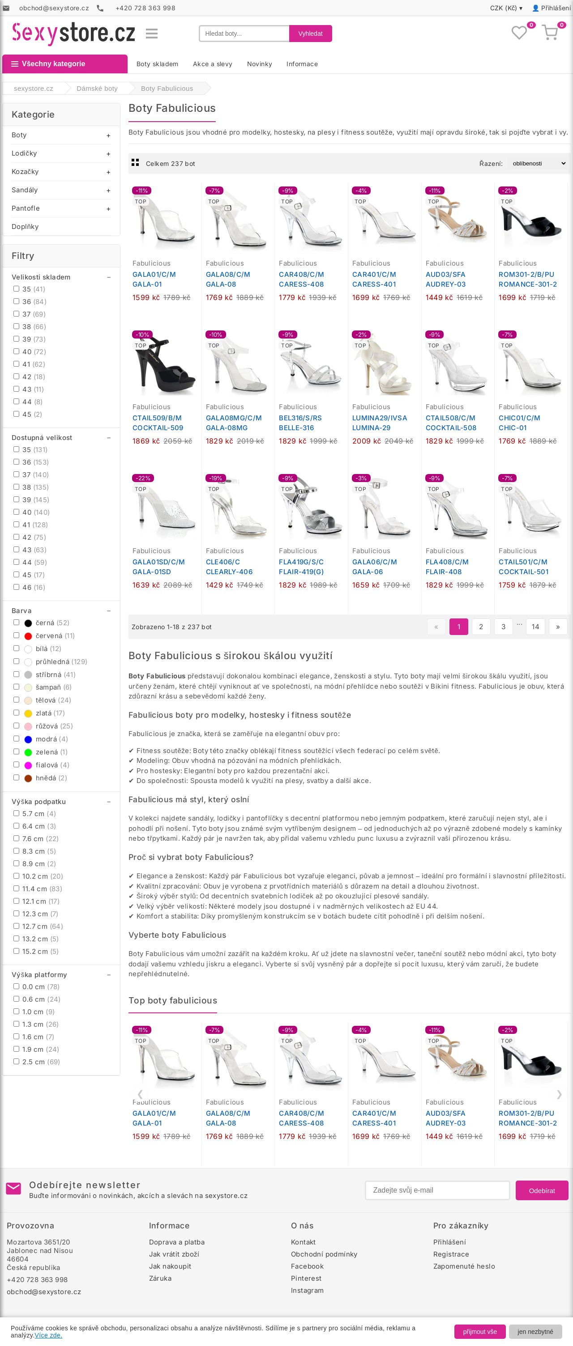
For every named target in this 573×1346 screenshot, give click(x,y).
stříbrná (44, 674)
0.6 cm (37, 999)
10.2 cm (38, 876)
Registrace (451, 1254)
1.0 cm (34, 1011)
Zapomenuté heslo (464, 1266)
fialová (41, 765)
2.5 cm (36, 1062)
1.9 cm (36, 1049)
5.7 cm (34, 813)
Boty (19, 135)
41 (29, 364)
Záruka (160, 1278)
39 (29, 339)
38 (29, 326)
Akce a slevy (213, 64)
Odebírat (542, 1190)
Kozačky (25, 171)
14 (535, 626)
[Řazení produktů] (537, 163)
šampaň (42, 687)
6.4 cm (34, 826)
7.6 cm (36, 838)
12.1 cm (36, 901)
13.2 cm (36, 939)
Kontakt (303, 1242)
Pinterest (306, 1278)
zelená (40, 752)
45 (28, 414)
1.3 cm (36, 1024)
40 (29, 351)
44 (28, 402)
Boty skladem (158, 64)
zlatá (39, 713)
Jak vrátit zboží (174, 1254)
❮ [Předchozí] (140, 1094)
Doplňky (25, 226)
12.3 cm (36, 914)
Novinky (260, 64)
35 (29, 289)
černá (41, 622)
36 (30, 301)
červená (44, 635)
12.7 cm (38, 926)
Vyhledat (311, 33)
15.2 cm (36, 951)
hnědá (40, 778)
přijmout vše (480, 1331)
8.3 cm (34, 851)
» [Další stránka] (558, 626)
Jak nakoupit (170, 1266)
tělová (42, 700)
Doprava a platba (177, 1242)
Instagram (307, 1290)
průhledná (50, 661)
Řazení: (491, 163)
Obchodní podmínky (324, 1254)
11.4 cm (37, 889)
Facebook (307, 1266)
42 (29, 376)
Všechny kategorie (48, 64)
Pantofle (26, 208)
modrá (40, 739)
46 (29, 587)
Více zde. (49, 1335)
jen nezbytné (535, 1331)
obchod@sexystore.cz (44, 1291)
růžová (43, 726)
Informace (302, 64)
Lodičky (24, 153)
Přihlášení (556, 8)
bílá (37, 648)
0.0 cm (36, 986)
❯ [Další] (559, 1094)
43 (28, 389)
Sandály (25, 190)
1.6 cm (33, 1037)
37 (29, 314)
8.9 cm (34, 863)
